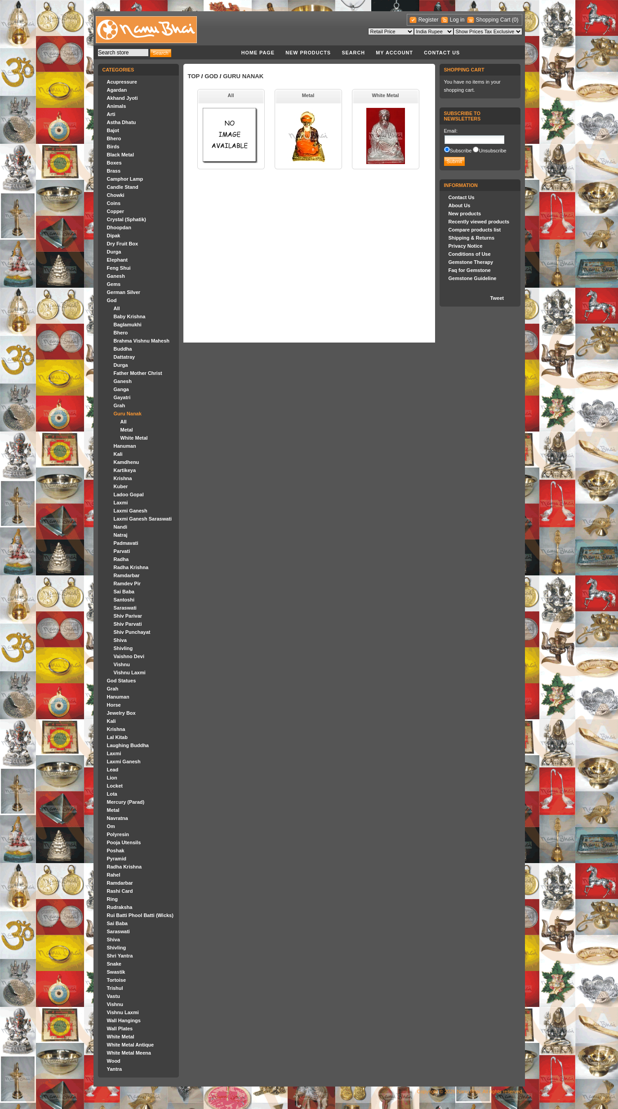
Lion (112, 777)
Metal (126, 429)
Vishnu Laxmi (130, 672)
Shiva (120, 640)
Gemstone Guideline (473, 278)
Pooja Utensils (124, 842)
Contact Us (442, 52)
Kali (118, 454)
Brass (114, 171)
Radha (121, 559)
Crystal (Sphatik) (126, 219)
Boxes (114, 162)
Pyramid (116, 858)
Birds (113, 146)
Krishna (123, 478)
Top (194, 76)
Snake (114, 963)
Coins (114, 203)
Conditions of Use (470, 254)
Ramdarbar (127, 575)
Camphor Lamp (125, 179)
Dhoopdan (119, 227)
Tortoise (116, 980)
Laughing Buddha (128, 745)
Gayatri (122, 397)
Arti (111, 114)
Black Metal (120, 154)
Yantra (114, 1069)
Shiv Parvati (128, 624)
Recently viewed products (479, 221)
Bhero (114, 138)
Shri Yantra (120, 955)
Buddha (123, 349)
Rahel (113, 874)
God (112, 300)
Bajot (113, 130)
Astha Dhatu (121, 122)
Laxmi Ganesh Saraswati (143, 518)
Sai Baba (124, 591)
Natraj (121, 535)
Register (428, 20)
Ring (112, 899)
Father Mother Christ (138, 373)
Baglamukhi (128, 324)
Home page (258, 52)
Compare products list (475, 229)
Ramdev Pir (127, 583)
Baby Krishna (130, 316)
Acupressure (122, 82)
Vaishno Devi (129, 656)
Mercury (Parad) (126, 802)
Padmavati (126, 543)
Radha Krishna (131, 567)
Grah (119, 405)
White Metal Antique (130, 1044)
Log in (457, 20)
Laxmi (121, 502)
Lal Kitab (117, 737)
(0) (515, 20)
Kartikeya (125, 470)
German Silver (124, 292)
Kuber (121, 486)
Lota (112, 794)
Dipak (113, 235)
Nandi (121, 527)
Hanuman (125, 446)
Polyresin (118, 834)
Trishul (115, 988)
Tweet (497, 298)
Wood (113, 1061)
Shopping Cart (494, 20)
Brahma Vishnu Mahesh (142, 340)
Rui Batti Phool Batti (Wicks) (140, 915)
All (117, 308)
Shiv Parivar (128, 616)
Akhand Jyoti (122, 98)
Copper (115, 211)
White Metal (134, 438)
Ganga (121, 389)
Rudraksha (120, 907)
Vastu (113, 996)
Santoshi (124, 599)
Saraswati (125, 607)
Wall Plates (120, 1028)
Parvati (122, 551)
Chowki (115, 195)
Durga (114, 251)
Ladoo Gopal (129, 494)
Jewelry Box (121, 713)
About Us (460, 205)
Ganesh (116, 276)
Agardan (117, 90)
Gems (114, 284)
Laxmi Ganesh (130, 510)
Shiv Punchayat (132, 632)
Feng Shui (119, 268)
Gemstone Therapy (471, 262)
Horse (114, 705)
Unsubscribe (492, 150)
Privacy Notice (466, 246)
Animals (116, 106)
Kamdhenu (126, 462)
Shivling (123, 648)
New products (308, 52)
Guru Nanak (128, 413)
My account (394, 52)
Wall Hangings (124, 1020)
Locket (115, 785)
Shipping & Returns (472, 238)
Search (353, 52)
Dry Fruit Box (122, 243)
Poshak (115, 850)
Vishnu (122, 664)
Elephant (117, 260)
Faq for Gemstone (470, 270)
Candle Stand (122, 187)
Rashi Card (120, 891)
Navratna (117, 818)
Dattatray (124, 357)
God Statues (121, 680)
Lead (113, 769)
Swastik (116, 972)
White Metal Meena (129, 1053)
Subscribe (461, 150)
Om (111, 826)
